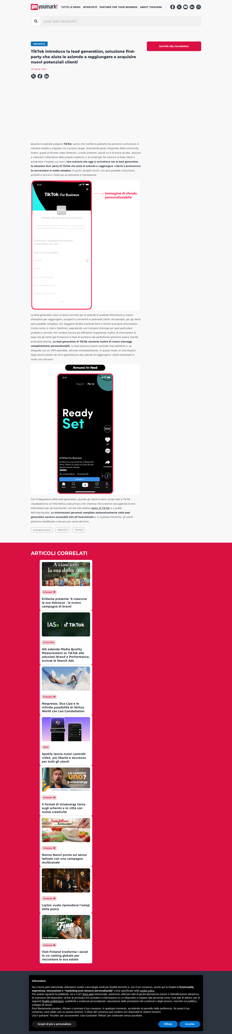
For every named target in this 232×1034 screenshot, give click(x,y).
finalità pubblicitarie (53, 1001)
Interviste (90, 7)
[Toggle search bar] (36, 21)
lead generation (42, 530)
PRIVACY (63, 530)
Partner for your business (118, 7)
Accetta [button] (189, 1024)
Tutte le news (70, 7)
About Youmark (151, 7)
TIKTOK (79, 530)
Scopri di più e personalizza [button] (54, 1024)
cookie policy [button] (147, 990)
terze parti (88, 994)
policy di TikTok (100, 507)
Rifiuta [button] (168, 1024)
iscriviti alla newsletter (174, 46)
